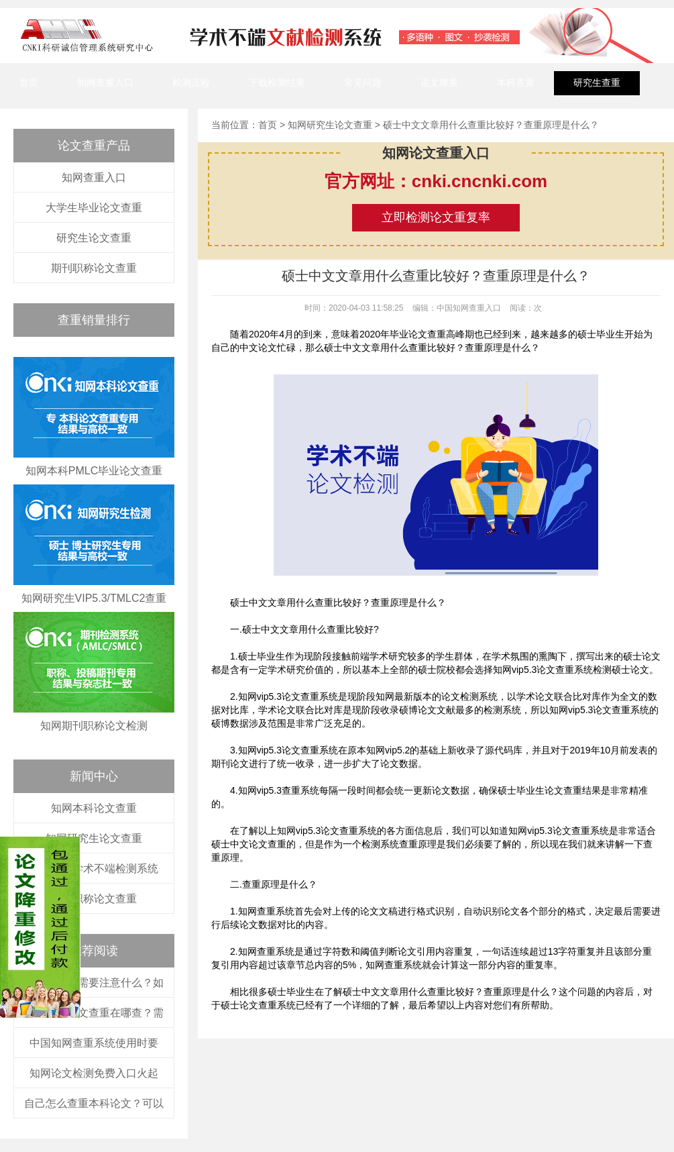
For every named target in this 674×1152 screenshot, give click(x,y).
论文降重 (439, 82)
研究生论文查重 (93, 238)
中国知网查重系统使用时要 (94, 1043)
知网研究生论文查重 (94, 838)
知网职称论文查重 (94, 898)
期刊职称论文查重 (94, 268)
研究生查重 (596, 82)
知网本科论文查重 (94, 808)
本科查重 (516, 82)
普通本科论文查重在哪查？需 (94, 1012)
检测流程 (191, 82)
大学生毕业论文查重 (94, 207)
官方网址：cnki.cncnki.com (436, 181)
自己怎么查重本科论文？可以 (94, 1103)
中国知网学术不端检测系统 (94, 868)
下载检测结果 (277, 82)
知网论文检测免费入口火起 (94, 1073)
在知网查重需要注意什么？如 (94, 982)
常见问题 (363, 82)
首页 (28, 82)
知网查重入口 (105, 82)
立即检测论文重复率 (436, 217)
